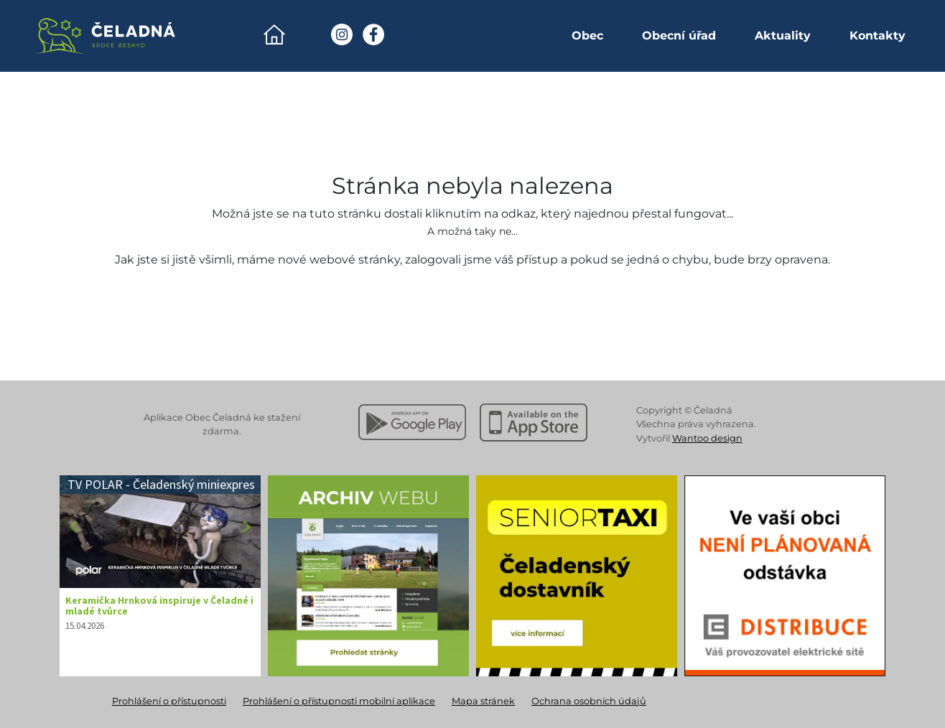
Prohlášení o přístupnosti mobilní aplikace (339, 701)
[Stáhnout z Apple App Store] (533, 422)
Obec (587, 35)
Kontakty (877, 35)
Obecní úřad (679, 35)
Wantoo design (707, 438)
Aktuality (783, 35)
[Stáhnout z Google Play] (412, 422)
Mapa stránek (483, 701)
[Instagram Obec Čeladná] (342, 34)
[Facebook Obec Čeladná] (373, 34)
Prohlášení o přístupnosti (169, 701)
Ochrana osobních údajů (588, 701)
